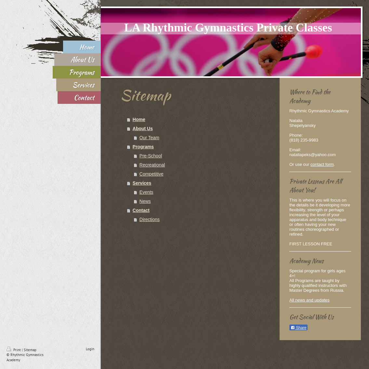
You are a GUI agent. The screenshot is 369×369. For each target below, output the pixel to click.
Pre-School (150, 155)
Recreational (152, 164)
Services (142, 183)
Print (14, 350)
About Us (143, 128)
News (145, 201)
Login (90, 349)
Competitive (151, 174)
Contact (141, 210)
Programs (143, 146)
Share (298, 328)
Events (146, 192)
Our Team (149, 137)
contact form (322, 164)
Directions (149, 219)
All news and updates (309, 300)
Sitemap (30, 350)
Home (139, 119)
